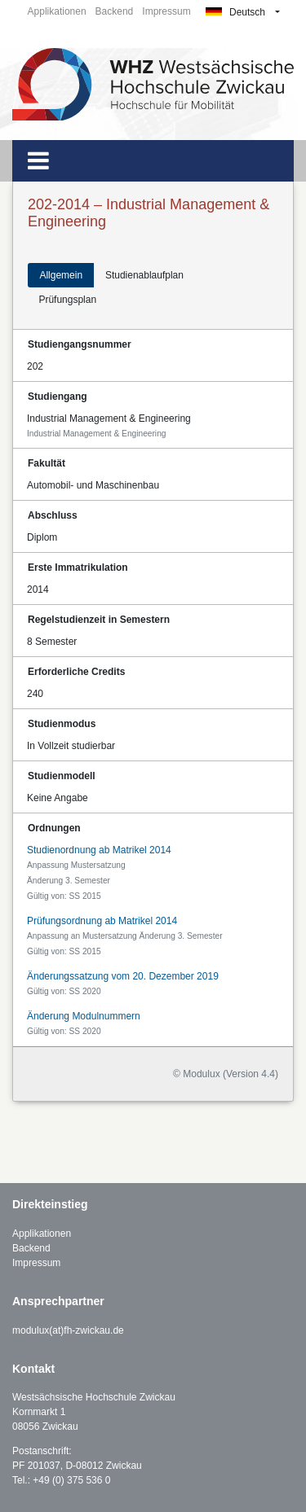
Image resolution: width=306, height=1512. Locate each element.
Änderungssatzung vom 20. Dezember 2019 (123, 976)
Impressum (166, 11)
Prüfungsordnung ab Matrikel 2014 (102, 921)
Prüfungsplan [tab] (67, 299)
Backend (114, 11)
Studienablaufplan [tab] (144, 275)
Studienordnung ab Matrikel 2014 (99, 850)
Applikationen (57, 11)
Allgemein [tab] (60, 275)
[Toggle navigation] (38, 161)
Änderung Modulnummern (83, 1016)
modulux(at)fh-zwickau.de (68, 1330)
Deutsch (235, 12)
